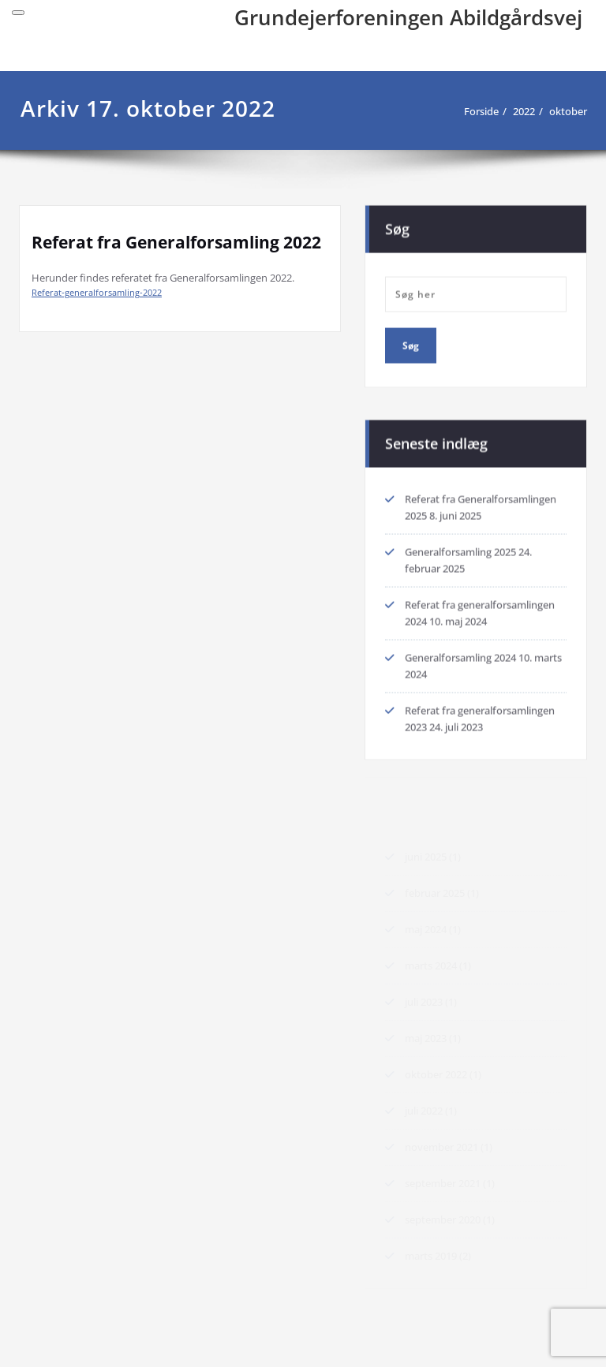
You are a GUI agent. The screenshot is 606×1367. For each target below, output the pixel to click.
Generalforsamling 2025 (460, 550)
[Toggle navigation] (18, 12)
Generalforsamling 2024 (460, 656)
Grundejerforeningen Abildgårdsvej (408, 17)
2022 (524, 111)
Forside (481, 111)
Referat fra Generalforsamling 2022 (176, 242)
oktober (568, 111)
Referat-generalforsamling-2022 (97, 292)
